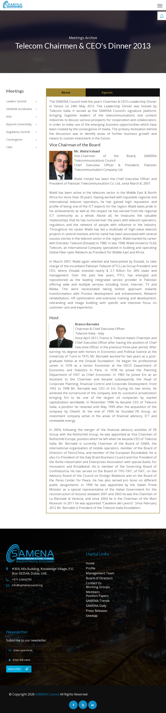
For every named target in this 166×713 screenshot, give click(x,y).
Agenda (107, 92)
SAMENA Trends (98, 601)
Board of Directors (99, 578)
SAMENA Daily (96, 606)
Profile (90, 568)
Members (93, 592)
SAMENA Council (47, 694)
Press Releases (96, 611)
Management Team (100, 573)
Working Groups (98, 587)
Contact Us (94, 583)
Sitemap (92, 616)
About (65, 92)
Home (90, 563)
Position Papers (97, 596)
